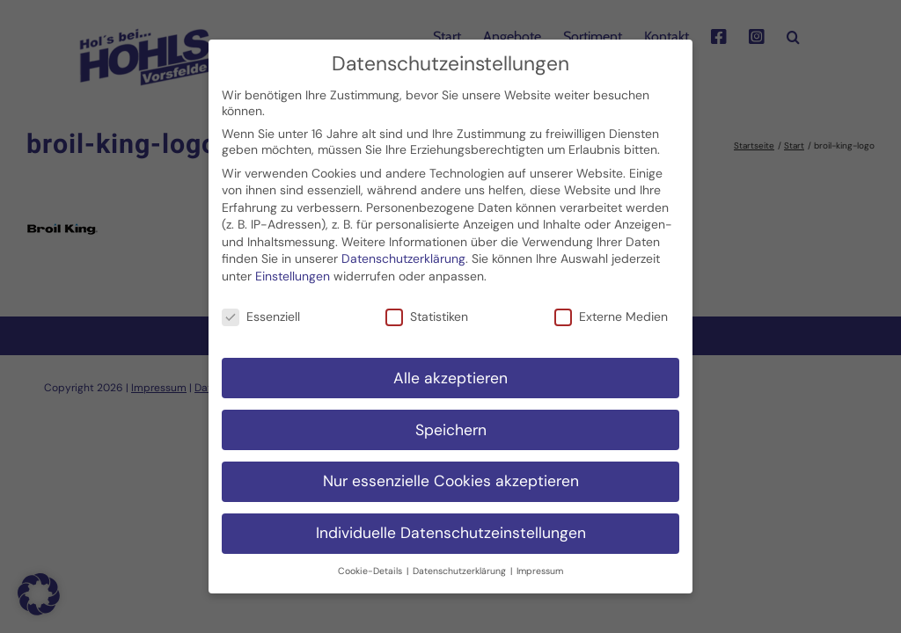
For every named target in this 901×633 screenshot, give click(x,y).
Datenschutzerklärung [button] (461, 562)
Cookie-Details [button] (371, 562)
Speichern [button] (451, 420)
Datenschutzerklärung (403, 250)
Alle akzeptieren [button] (450, 368)
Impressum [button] (539, 562)
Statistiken (426, 308)
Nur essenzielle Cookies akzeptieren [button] (451, 472)
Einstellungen (292, 267)
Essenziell (261, 308)
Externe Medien (611, 308)
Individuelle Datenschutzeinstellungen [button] (451, 524)
